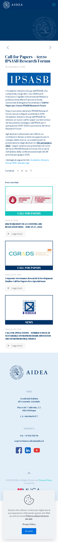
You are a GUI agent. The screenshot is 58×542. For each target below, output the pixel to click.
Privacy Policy (45, 480)
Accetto (29, 531)
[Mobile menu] (53, 4)
